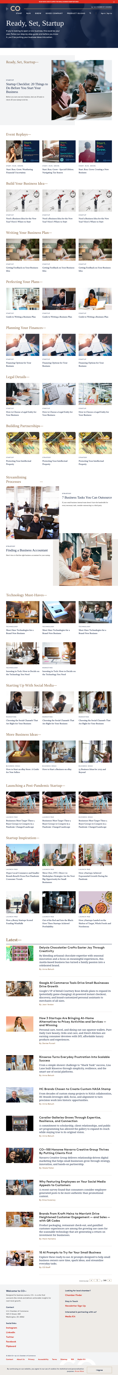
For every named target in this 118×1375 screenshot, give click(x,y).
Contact (9, 1359)
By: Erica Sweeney (47, 1200)
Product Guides (76, 13)
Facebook (11, 1341)
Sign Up (109, 13)
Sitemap (64, 1359)
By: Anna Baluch (46, 969)
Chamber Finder (73, 1295)
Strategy (46, 457)
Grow (38, 13)
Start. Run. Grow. (15, 166)
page (87, 1281)
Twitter (10, 1336)
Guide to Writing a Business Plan (21, 317)
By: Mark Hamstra (47, 1239)
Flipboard (11, 1346)
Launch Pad (12, 817)
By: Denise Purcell (47, 1043)
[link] (90, 13)
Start (19, 13)
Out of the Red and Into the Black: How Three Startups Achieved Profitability (58, 923)
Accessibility (43, 1359)
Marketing (47, 668)
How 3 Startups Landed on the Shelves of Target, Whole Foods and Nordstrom (95, 923)
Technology (12, 626)
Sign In (103, 13)
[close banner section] (114, 2)
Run (28, 13)
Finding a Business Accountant (27, 550)
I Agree (99, 1370)
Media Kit (70, 1316)
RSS (72, 1359)
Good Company (54, 13)
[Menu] (7, 9)
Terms (54, 1359)
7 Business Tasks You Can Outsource (87, 497)
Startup (10, 80)
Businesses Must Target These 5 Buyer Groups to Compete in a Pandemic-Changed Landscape (20, 824)
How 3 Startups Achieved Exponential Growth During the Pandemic (93, 876)
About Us (21, 1359)
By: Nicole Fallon (46, 1168)
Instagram (11, 1327)
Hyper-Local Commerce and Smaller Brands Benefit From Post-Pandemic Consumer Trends (22, 876)
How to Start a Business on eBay (56, 769)
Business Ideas (13, 766)
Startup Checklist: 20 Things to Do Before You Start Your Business (27, 88)
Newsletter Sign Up (75, 1305)
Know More (79, 1371)
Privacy (31, 1359)
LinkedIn (10, 1332)
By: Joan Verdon (46, 1004)
